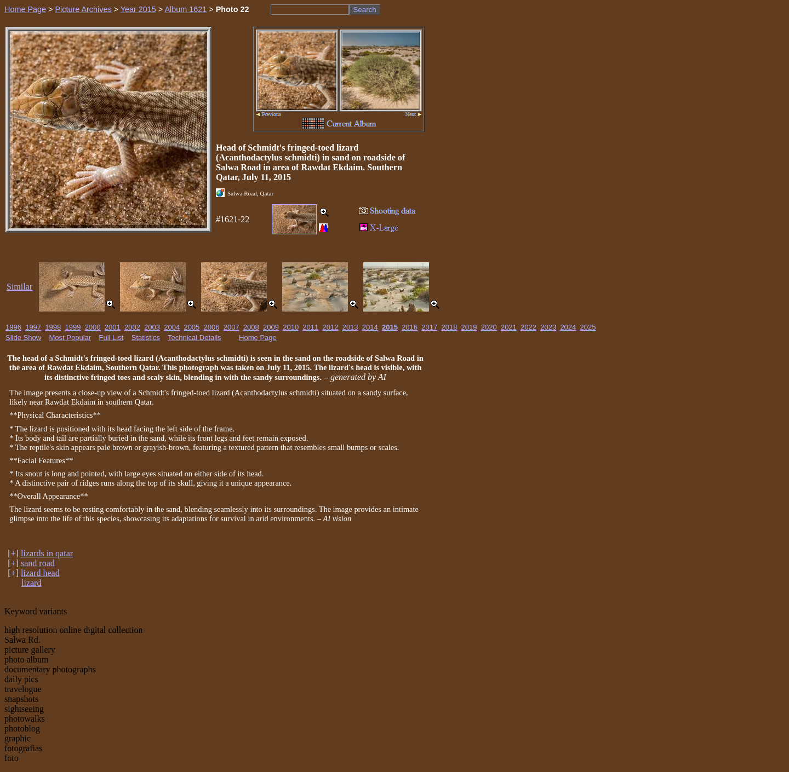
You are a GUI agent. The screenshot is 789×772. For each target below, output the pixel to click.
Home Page (25, 9)
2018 (449, 327)
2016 (410, 327)
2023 (548, 327)
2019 (469, 327)
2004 (172, 327)
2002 (132, 327)
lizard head (40, 573)
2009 (271, 327)
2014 (370, 327)
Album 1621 (185, 9)
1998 (53, 327)
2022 (528, 327)
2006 (212, 327)
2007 (231, 327)
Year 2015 (138, 9)
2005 (191, 327)
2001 (113, 327)
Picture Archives (83, 9)
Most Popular (70, 337)
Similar (19, 286)
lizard (31, 582)
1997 (33, 327)
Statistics (146, 337)
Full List (111, 337)
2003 (152, 327)
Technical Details (194, 337)
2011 (310, 327)
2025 (588, 327)
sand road (38, 563)
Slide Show (23, 337)
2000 (93, 327)
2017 (429, 327)
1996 (13, 327)
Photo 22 (232, 9)
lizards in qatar (47, 553)
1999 (73, 327)
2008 (251, 327)
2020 (489, 327)
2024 (568, 327)
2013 (350, 327)
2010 (291, 327)
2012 (331, 327)
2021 (509, 327)
